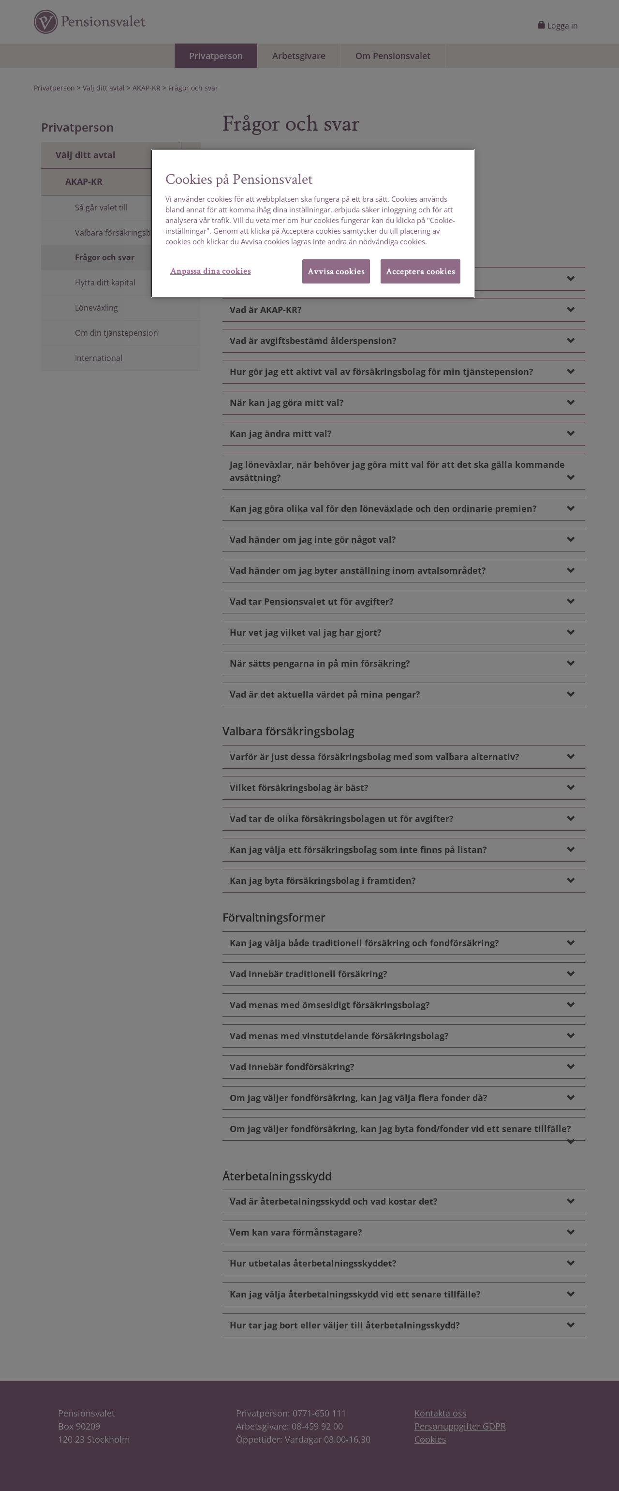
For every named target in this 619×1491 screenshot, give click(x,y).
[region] (313, 223)
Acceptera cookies (420, 271)
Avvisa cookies (336, 271)
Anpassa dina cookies (210, 270)
